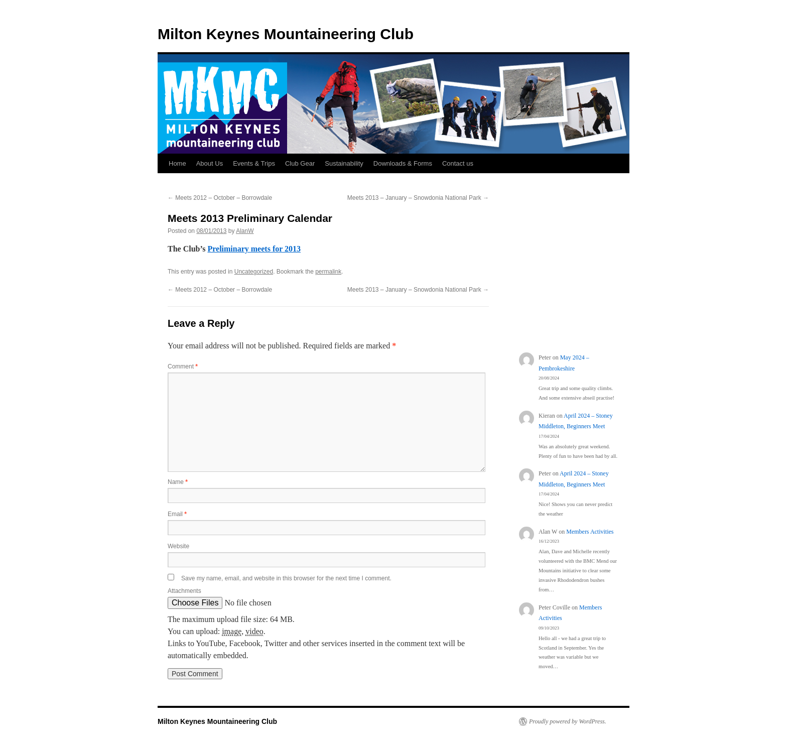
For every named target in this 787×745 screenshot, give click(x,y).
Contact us (457, 163)
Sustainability (344, 163)
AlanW (244, 230)
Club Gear (300, 163)
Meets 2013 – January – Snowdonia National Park (418, 197)
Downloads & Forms (402, 163)
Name (178, 481)
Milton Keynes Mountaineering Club (286, 34)
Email (177, 514)
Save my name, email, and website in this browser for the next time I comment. (286, 578)
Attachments (184, 590)
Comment (183, 366)
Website (178, 546)
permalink (328, 271)
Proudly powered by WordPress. (567, 721)
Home (177, 163)
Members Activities (589, 531)
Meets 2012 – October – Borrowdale (220, 197)
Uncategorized (253, 271)
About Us (209, 163)
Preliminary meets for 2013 (254, 248)
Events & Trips (254, 163)
